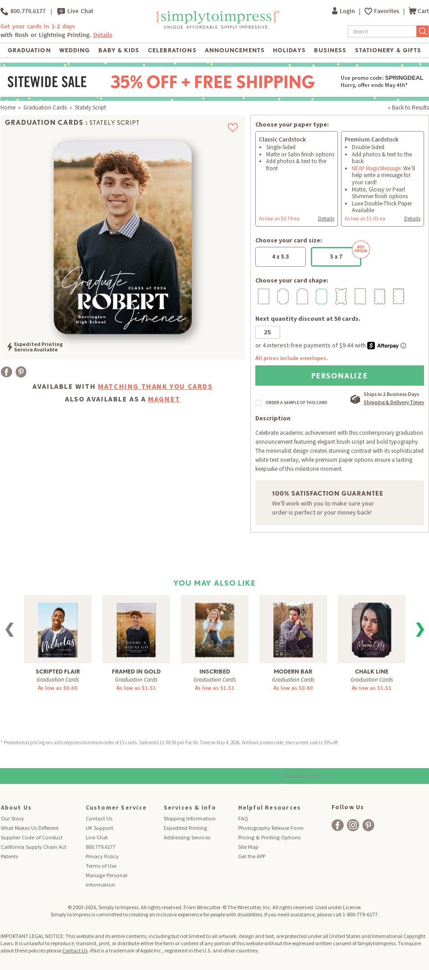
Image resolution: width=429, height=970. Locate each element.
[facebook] (338, 825)
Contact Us (99, 818)
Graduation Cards (45, 107)
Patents (9, 856)
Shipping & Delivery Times (394, 402)
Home (7, 107)
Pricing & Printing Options (269, 837)
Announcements (235, 50)
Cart (419, 11)
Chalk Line (371, 671)
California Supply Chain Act (33, 846)
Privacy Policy (102, 856)
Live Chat (75, 11)
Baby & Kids (118, 50)
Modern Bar (293, 671)
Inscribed (214, 671)
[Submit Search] (422, 31)
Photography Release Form (271, 827)
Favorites (387, 11)
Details (102, 35)
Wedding (74, 50)
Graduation (29, 50)
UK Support (99, 827)
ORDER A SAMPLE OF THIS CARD (296, 402)
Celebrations (172, 50)
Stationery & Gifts (388, 50)
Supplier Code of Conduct (32, 837)
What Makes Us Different (30, 827)
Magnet (164, 398)
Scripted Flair (58, 671)
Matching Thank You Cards (155, 386)
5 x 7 (346, 253)
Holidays (289, 50)
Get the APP (251, 856)
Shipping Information (190, 818)
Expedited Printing (185, 827)
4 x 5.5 (280, 256)
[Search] (382, 31)
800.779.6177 (23, 11)
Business (330, 50)
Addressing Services (187, 837)
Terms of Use (101, 865)
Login (344, 11)
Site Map (248, 846)
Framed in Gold (136, 671)
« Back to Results (408, 107)
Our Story (12, 818)
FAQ (243, 818)
